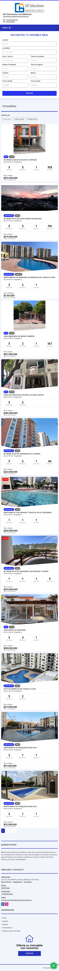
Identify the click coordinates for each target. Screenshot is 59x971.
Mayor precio (32, 119)
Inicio (4, 918)
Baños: (33, 73)
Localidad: (6, 48)
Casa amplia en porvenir (15, 630)
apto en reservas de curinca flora (20, 689)
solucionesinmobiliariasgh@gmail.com (16, 16)
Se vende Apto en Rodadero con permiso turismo (26, 571)
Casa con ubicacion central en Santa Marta (24, 395)
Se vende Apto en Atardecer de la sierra (22, 454)
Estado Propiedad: (9, 64)
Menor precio (19, 119)
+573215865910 (11, 20)
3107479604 (10, 22)
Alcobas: (5, 73)
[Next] (14, 831)
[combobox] (29, 44)
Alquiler (5, 924)
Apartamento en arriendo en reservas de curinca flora (29, 277)
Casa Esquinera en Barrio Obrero (19, 336)
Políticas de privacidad (11, 931)
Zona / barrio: (7, 56)
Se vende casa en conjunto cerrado (20, 160)
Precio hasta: (36, 81)
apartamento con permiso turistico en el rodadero (28, 512)
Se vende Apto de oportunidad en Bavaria (23, 219)
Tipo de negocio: (37, 64)
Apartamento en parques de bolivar (20, 748)
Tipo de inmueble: (37, 56)
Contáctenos (7, 928)
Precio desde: (7, 81)
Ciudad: (5, 40)
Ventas (5, 921)
